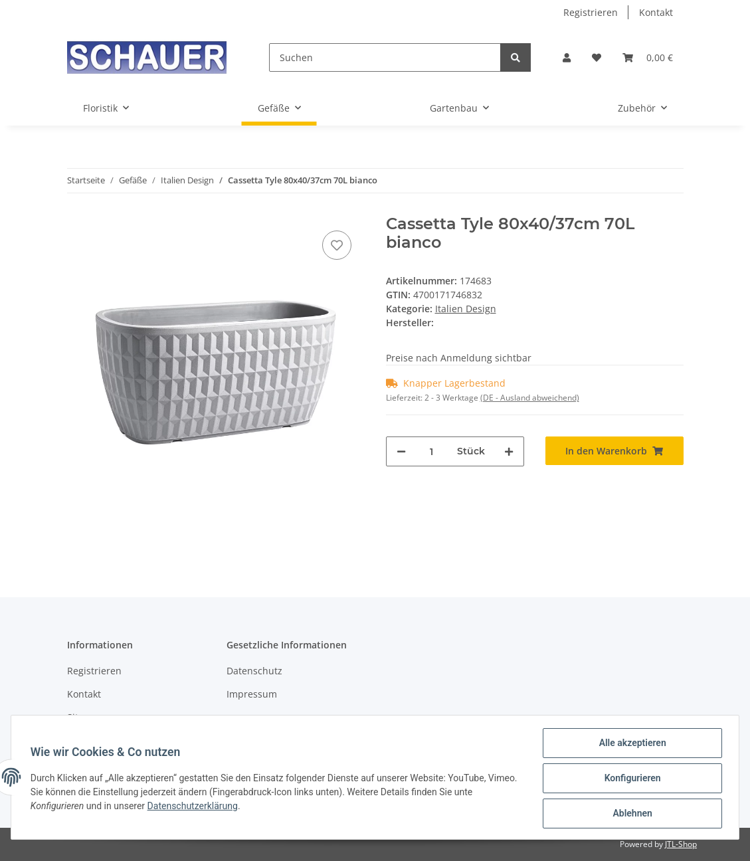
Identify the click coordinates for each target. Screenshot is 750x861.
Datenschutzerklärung (194, 807)
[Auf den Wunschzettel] (336, 245)
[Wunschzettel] (596, 57)
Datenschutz (254, 670)
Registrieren (590, 12)
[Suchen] (385, 57)
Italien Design (465, 308)
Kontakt (656, 12)
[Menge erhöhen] (508, 451)
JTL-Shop (681, 844)
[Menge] (431, 451)
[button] (566, 57)
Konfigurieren (630, 779)
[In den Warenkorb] (614, 450)
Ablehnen (630, 814)
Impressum (252, 694)
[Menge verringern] (401, 451)
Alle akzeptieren (630, 744)
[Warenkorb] (648, 57)
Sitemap (85, 717)
